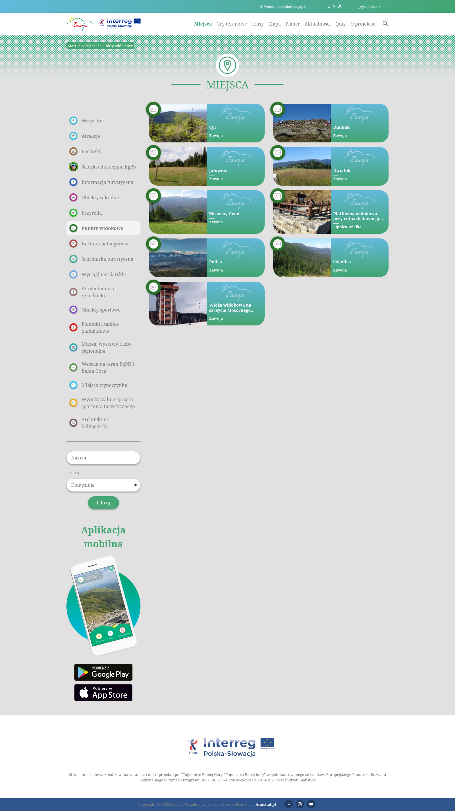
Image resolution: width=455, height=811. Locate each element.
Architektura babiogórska (89, 423)
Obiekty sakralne (94, 197)
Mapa (274, 24)
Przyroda (85, 213)
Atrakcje (84, 136)
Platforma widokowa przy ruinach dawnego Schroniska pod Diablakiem (356, 216)
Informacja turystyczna (101, 182)
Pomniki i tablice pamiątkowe (94, 327)
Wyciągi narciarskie (97, 274)
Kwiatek (341, 170)
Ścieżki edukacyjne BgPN (103, 166)
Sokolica (342, 261)
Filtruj (104, 502)
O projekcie (362, 24)
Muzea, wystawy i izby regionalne (100, 347)
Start (72, 45)
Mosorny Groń (224, 213)
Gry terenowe (231, 24)
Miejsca (203, 24)
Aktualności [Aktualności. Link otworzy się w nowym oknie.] (318, 24)
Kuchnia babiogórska (99, 243)
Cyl (212, 127)
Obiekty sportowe (95, 309)
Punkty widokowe (117, 45)
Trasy (258, 24)
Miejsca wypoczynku (98, 385)
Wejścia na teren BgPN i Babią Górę (101, 367)
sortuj (73, 472)
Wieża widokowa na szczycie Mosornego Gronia (230, 308)
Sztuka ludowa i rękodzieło (93, 292)
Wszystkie (86, 120)
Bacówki (84, 151)
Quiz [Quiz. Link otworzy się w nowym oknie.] (340, 24)
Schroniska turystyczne (101, 259)
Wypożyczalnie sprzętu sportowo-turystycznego (102, 403)
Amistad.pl (266, 804)
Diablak (341, 127)
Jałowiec (218, 170)
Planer (293, 24)
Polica (215, 261)
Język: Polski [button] (368, 6)
